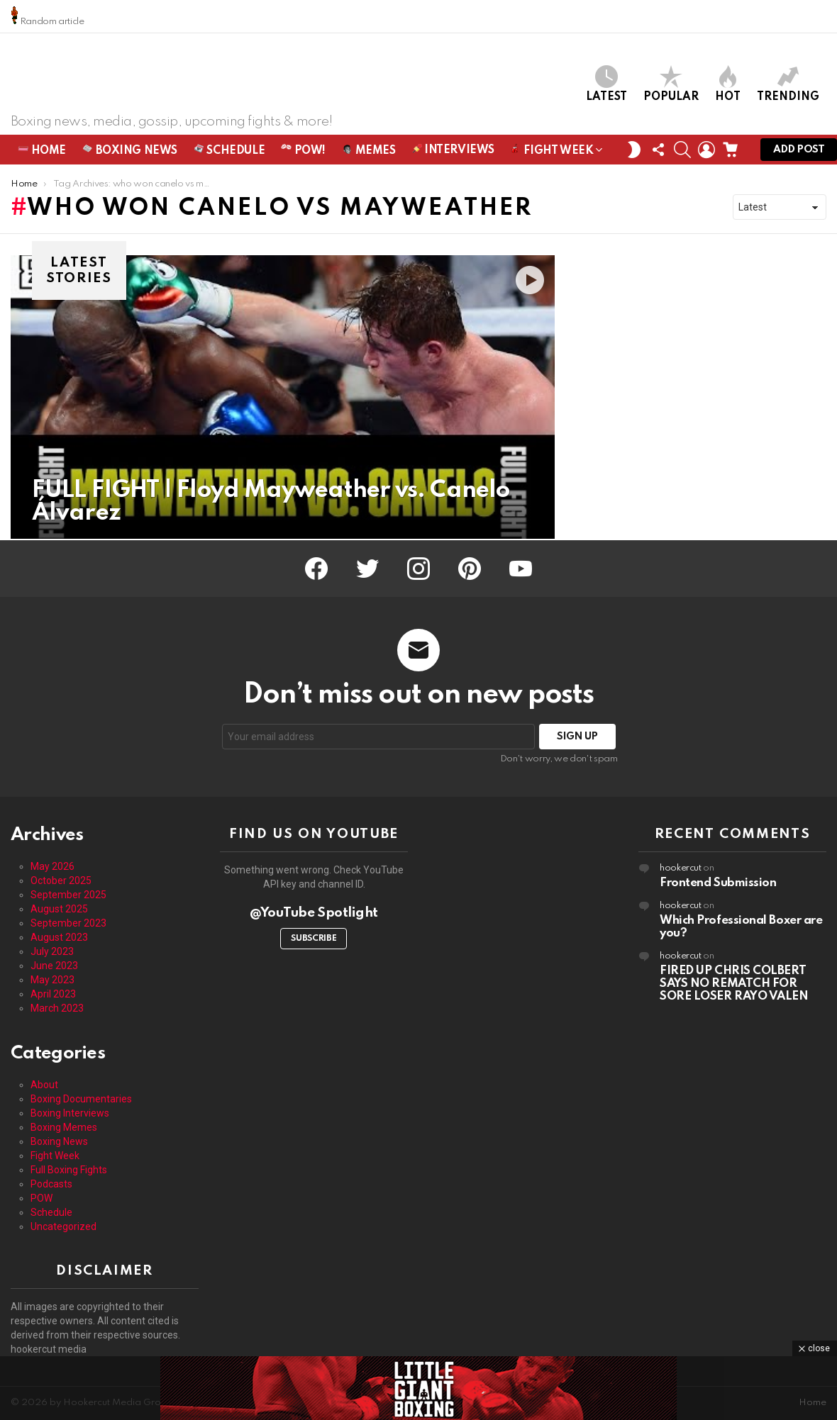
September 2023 (68, 923)
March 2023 (57, 1008)
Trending (788, 85)
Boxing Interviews (70, 1113)
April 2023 (53, 994)
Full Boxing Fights (69, 1169)
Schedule (229, 151)
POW (41, 1198)
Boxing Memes (64, 1127)
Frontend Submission (718, 883)
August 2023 (59, 937)
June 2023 (54, 965)
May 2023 (52, 979)
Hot (728, 85)
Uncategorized (63, 1226)
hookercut (681, 868)
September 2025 (68, 894)
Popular (671, 85)
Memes (368, 151)
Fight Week (552, 154)
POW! (303, 151)
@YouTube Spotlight (314, 912)
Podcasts (51, 1184)
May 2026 (52, 866)
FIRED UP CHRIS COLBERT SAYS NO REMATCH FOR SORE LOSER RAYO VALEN (734, 983)
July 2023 (52, 951)
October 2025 (61, 880)
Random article (47, 16)
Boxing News (129, 151)
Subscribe (313, 938)
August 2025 (59, 909)
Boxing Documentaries (81, 1099)
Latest (606, 85)
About (44, 1084)
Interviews (453, 151)
